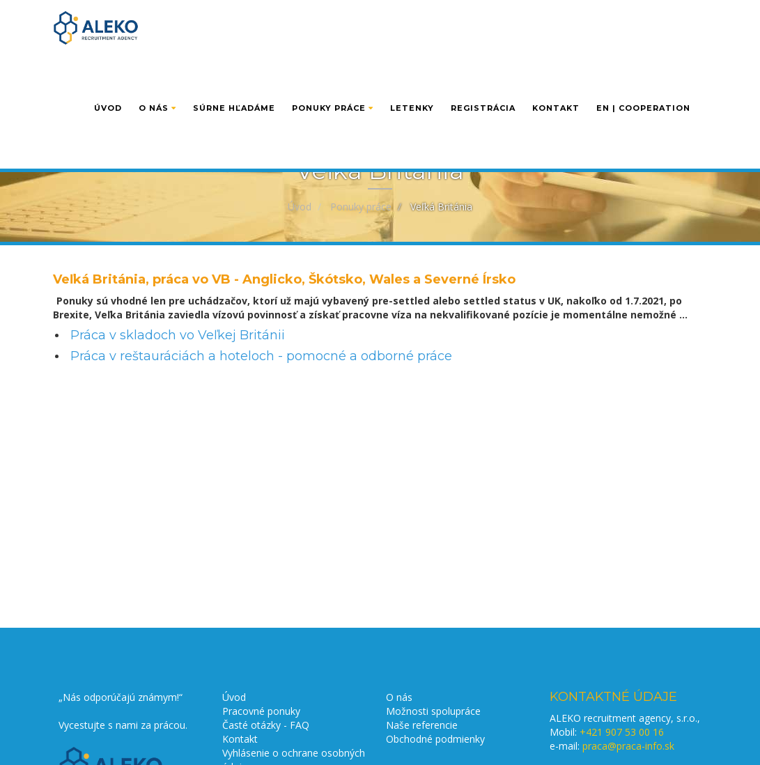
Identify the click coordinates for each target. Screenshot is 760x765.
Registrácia (483, 81)
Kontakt (556, 81)
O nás (157, 81)
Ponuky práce (332, 81)
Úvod (108, 81)
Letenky (412, 81)
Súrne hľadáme (234, 81)
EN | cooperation (643, 81)
